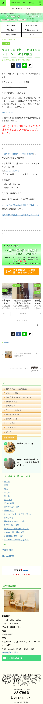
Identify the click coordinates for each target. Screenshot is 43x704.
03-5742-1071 (7, 112)
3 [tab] (22, 320)
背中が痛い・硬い (12, 525)
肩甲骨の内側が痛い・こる (16, 529)
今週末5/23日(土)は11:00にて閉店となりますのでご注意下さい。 (22, 303)
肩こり (7, 481)
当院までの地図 (11, 35)
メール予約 (10, 423)
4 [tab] (24, 320)
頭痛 (6, 489)
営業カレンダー (12, 419)
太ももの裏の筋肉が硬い (15, 532)
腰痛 (6, 485)
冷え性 (7, 492)
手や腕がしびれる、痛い (15, 521)
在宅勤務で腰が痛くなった (16, 539)
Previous (4, 300)
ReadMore (22, 314)
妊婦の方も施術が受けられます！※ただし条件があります (28, 462)
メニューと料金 (12, 393)
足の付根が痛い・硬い (14, 536)
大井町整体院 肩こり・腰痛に (21, 688)
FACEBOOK (7, 550)
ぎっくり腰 (9, 503)
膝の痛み (8, 500)
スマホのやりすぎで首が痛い (17, 514)
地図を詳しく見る (10, 652)
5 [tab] (27, 320)
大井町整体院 (21, 691)
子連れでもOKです (32, 30)
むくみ (7, 496)
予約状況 (7, 343)
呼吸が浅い (9, 510)
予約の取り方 (11, 30)
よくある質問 (11, 427)
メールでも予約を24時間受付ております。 (21, 205)
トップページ (23, 684)
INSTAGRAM (8, 556)
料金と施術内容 (31, 26)
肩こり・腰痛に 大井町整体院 (18, 154)
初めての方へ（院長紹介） (17, 389)
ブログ (31, 35)
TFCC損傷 (8, 518)
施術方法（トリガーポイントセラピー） (22, 397)
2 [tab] (20, 320)
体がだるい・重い (12, 507)
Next (39, 300)
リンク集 (16, 681)
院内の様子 (11, 26)
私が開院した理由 (10, 673)
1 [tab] (17, 320)
